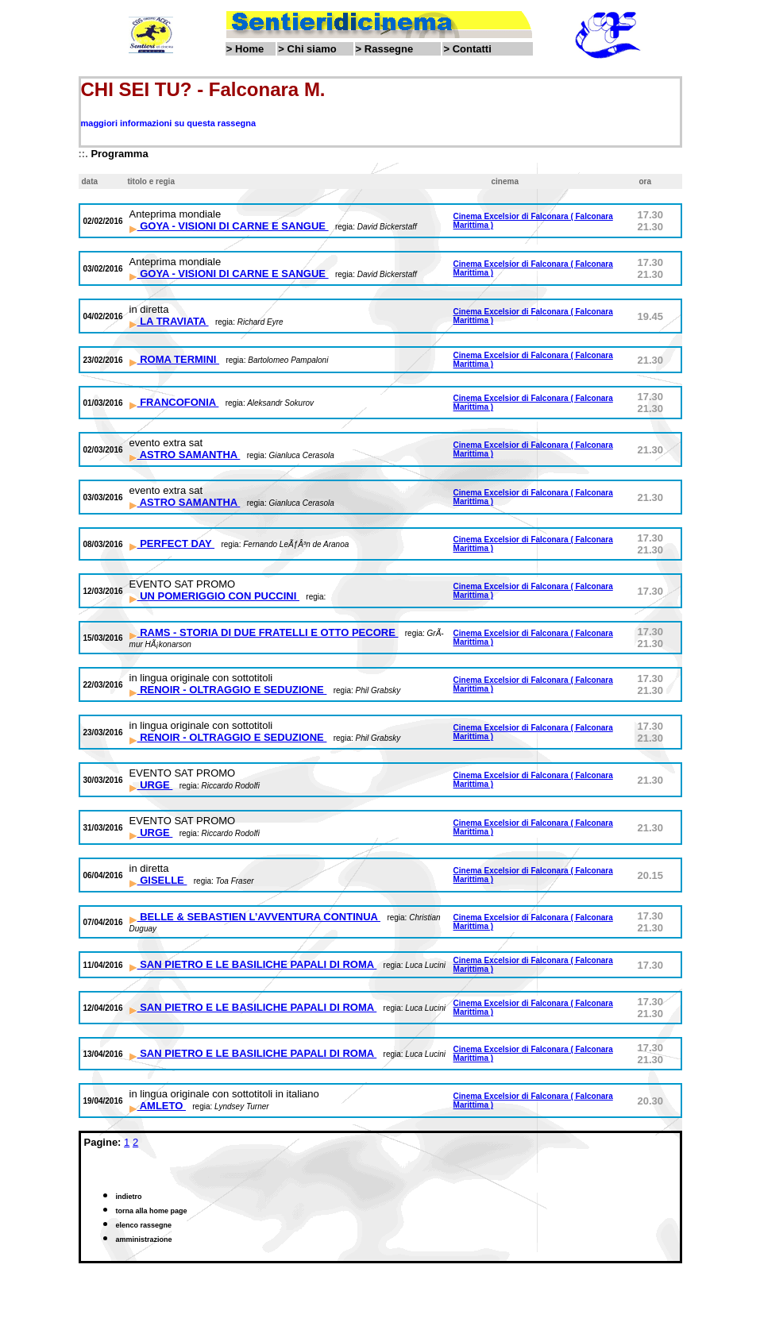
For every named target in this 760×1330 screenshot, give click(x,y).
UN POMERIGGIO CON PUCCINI (214, 596)
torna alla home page (151, 1211)
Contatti (472, 49)
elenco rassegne (144, 1225)
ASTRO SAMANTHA (185, 455)
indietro (129, 1197)
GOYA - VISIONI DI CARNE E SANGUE (229, 226)
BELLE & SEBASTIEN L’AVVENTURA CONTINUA (254, 917)
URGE (151, 785)
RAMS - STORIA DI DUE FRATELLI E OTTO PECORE (264, 632)
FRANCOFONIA (174, 402)
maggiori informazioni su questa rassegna (169, 123)
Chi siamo (312, 49)
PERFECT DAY (172, 543)
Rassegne (389, 49)
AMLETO (157, 1106)
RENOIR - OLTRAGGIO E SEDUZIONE (228, 690)
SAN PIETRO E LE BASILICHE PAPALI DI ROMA (253, 964)
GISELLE (158, 880)
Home (249, 49)
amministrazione (144, 1239)
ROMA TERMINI (174, 359)
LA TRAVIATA (169, 321)
